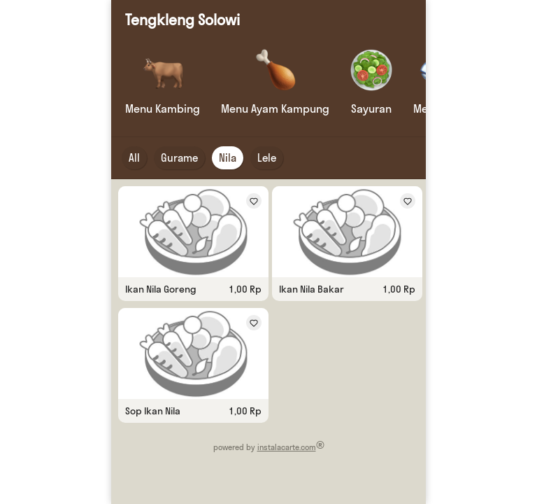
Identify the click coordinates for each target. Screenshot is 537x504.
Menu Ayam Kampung (275, 108)
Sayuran (371, 108)
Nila (227, 157)
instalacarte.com (286, 447)
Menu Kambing (162, 108)
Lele (266, 157)
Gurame (179, 157)
